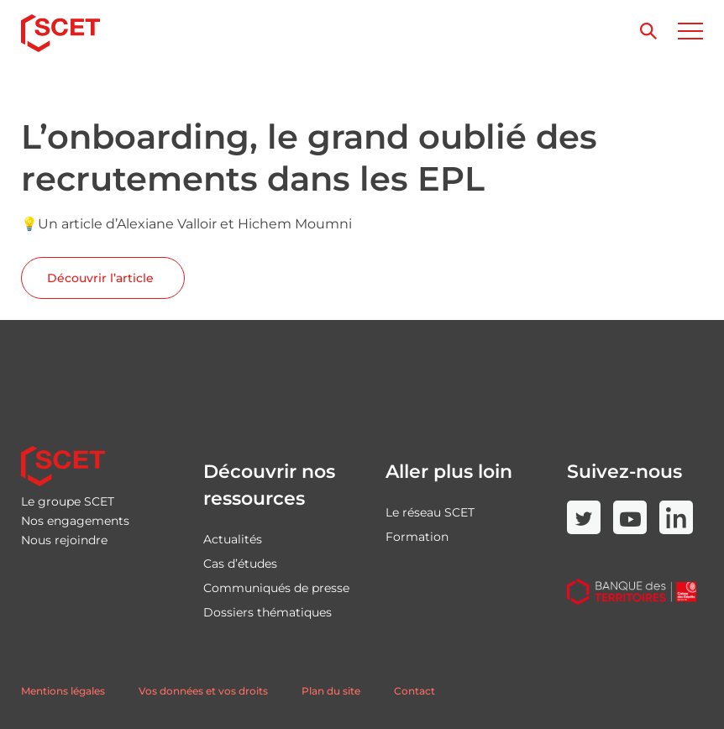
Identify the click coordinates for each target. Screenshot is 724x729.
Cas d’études (240, 563)
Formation (417, 536)
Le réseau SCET (430, 512)
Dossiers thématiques (267, 612)
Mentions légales (63, 690)
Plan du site (331, 690)
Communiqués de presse (276, 587)
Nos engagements (75, 520)
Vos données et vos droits (203, 690)
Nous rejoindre (64, 540)
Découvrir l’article (102, 278)
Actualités (232, 539)
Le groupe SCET (67, 501)
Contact (414, 690)
